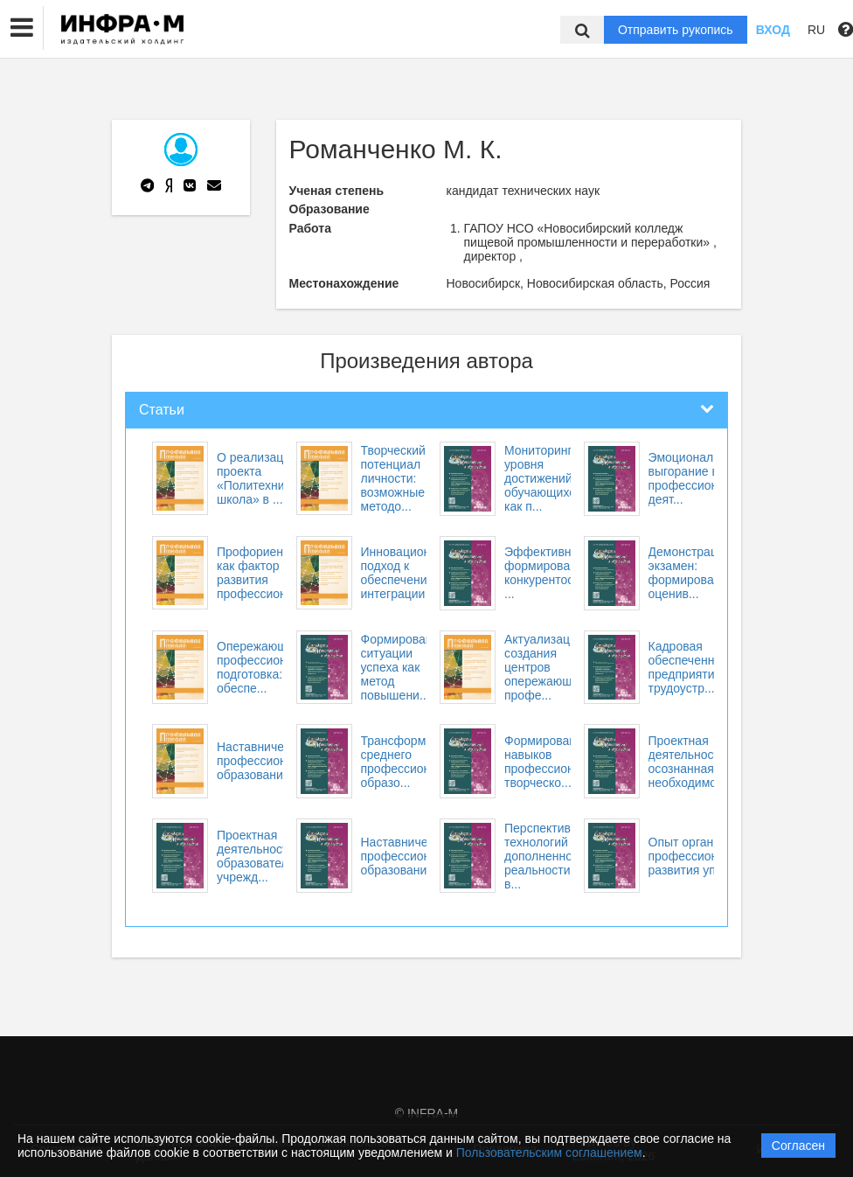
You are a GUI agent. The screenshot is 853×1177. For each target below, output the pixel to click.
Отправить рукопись (675, 30)
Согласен (798, 1146)
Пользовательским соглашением (549, 1153)
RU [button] (816, 30)
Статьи (161, 409)
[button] (22, 28)
